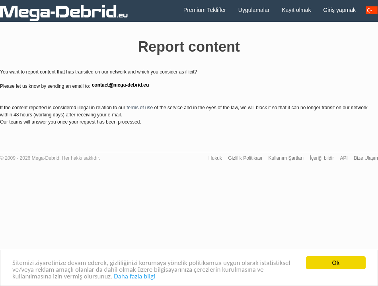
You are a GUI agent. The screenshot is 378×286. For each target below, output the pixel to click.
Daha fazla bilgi (134, 276)
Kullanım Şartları (286, 158)
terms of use (140, 107)
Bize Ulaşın (366, 158)
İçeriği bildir (322, 158)
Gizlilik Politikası (245, 158)
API (344, 158)
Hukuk (215, 158)
